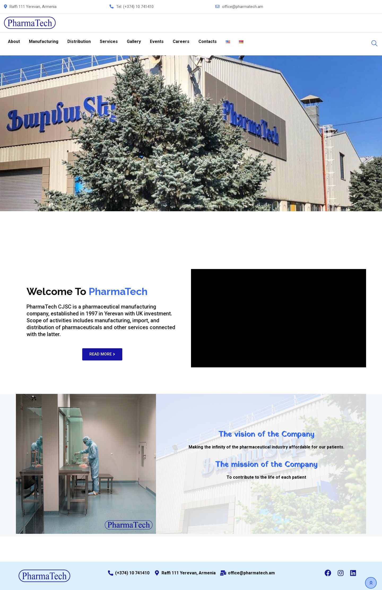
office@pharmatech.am (242, 6)
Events (157, 41)
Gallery (134, 41)
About (14, 41)
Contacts (207, 41)
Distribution (79, 41)
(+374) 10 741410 (138, 6)
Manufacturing (43, 41)
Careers (181, 41)
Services (109, 41)
